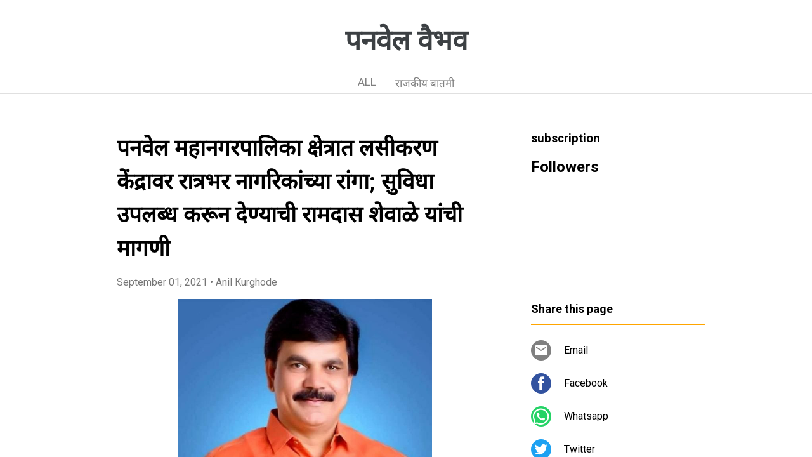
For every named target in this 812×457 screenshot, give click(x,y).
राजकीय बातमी (424, 83)
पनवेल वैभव (406, 40)
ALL (367, 82)
